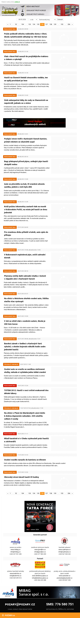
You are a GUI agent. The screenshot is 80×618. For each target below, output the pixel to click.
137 (46, 24)
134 (34, 24)
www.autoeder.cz (64, 561)
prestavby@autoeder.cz (64, 563)
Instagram (28, 603)
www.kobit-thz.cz (15, 558)
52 (16, 24)
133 (29, 24)
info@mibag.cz (16, 537)
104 (22, 24)
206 (69, 24)
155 (62, 24)
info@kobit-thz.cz (15, 561)
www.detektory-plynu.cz (40, 561)
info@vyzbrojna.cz (64, 537)
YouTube (14, 608)
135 (38, 24)
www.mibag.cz (15, 535)
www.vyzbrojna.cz (65, 535)
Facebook (14, 603)
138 (50, 24)
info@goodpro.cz (40, 537)
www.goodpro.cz (40, 535)
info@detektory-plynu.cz (40, 563)
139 (55, 24)
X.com (28, 608)
